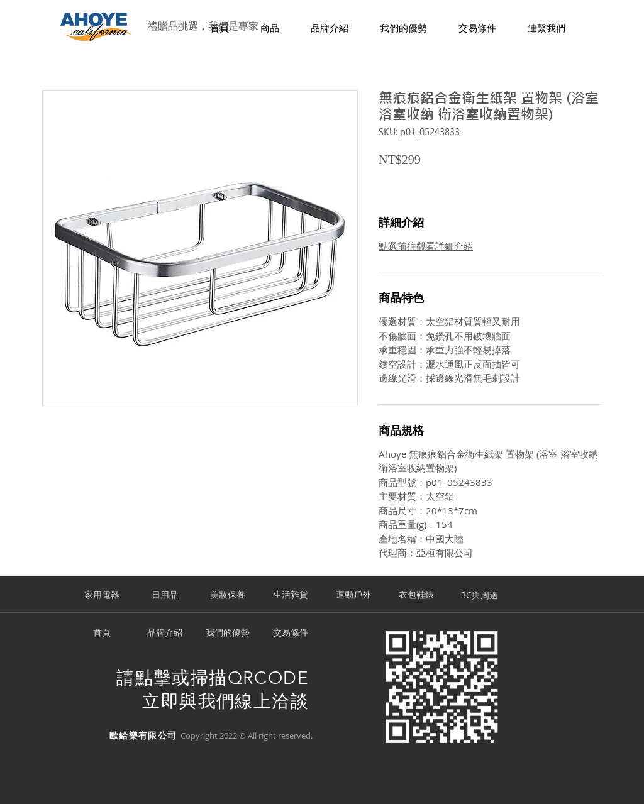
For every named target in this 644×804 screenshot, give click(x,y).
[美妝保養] (227, 595)
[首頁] (101, 633)
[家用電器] (101, 595)
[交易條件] (290, 633)
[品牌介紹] (164, 633)
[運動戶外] (353, 595)
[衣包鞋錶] (416, 595)
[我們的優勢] (227, 633)
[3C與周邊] (479, 595)
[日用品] (164, 595)
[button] (270, 28)
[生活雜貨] (290, 595)
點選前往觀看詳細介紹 (426, 246)
